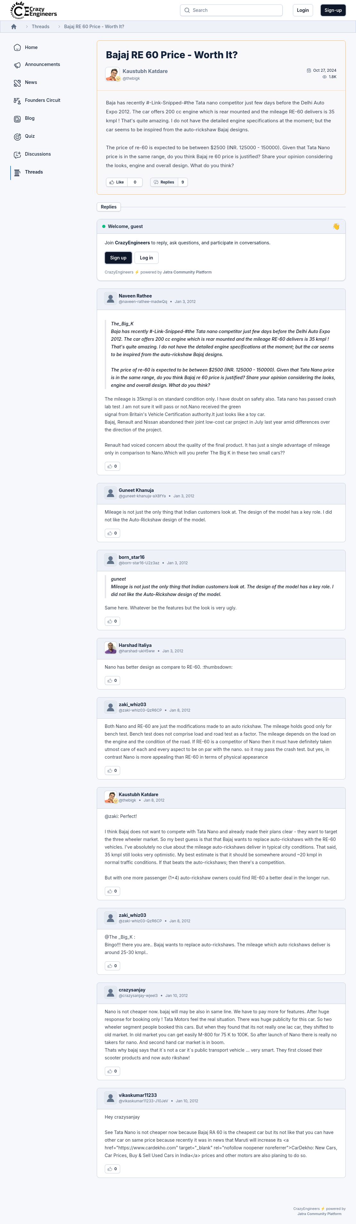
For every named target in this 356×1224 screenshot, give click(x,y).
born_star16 (132, 557)
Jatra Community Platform (187, 272)
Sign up (118, 257)
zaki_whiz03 (132, 704)
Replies (163, 182)
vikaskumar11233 (138, 1095)
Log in (146, 257)
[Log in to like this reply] (112, 466)
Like (116, 182)
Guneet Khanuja (136, 490)
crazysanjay (132, 989)
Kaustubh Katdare (145, 71)
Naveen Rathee (135, 295)
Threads (40, 26)
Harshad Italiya (135, 645)
